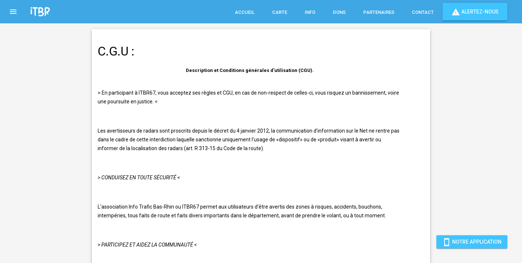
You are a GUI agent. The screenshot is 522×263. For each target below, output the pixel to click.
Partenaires (378, 12)
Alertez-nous (475, 11)
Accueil (245, 12)
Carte (279, 12)
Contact (423, 12)
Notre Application (471, 241)
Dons (339, 12)
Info (310, 12)
